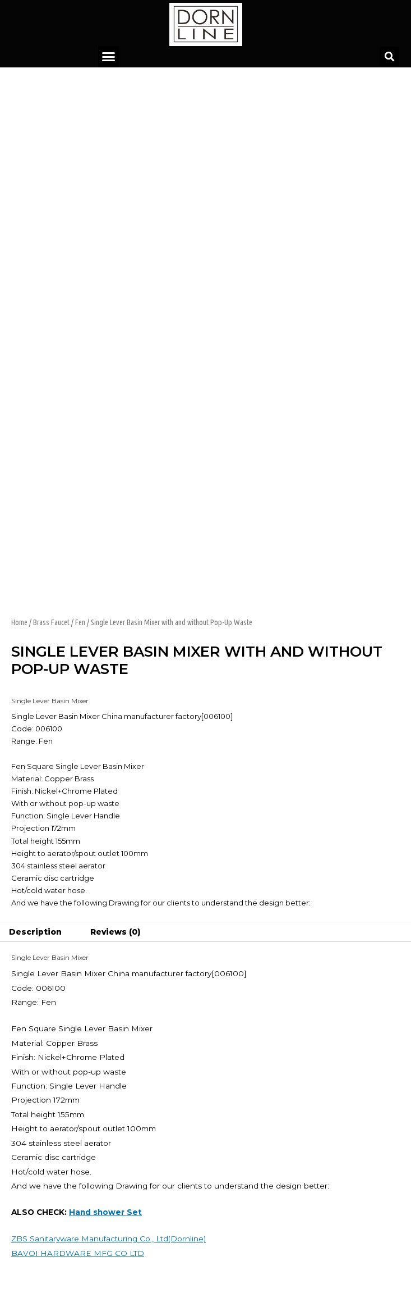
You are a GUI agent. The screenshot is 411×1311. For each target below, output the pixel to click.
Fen (80, 622)
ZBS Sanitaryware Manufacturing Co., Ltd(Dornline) (108, 1238)
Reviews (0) (115, 931)
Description (35, 931)
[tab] (35, 932)
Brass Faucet (51, 622)
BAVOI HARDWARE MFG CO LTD (77, 1253)
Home (19, 622)
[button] (108, 56)
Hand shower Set (105, 1212)
